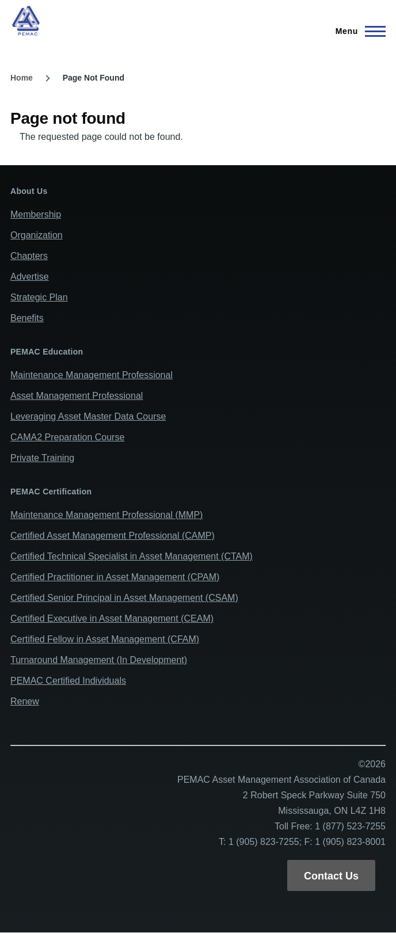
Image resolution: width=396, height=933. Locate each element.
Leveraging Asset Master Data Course (88, 416)
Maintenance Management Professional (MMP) (106, 515)
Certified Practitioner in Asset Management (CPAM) (114, 577)
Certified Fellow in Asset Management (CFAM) (104, 639)
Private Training (42, 458)
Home (21, 77)
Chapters (29, 256)
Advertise (29, 276)
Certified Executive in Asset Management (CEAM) (112, 618)
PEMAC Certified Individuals (68, 681)
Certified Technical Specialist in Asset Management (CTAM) (131, 556)
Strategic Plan (39, 297)
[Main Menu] (357, 31)
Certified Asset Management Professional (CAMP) (112, 535)
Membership (35, 214)
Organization (36, 235)
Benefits (27, 318)
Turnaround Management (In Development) (98, 660)
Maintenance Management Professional (91, 375)
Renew (24, 701)
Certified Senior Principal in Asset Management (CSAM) (124, 598)
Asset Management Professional (76, 396)
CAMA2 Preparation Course (67, 437)
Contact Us (331, 876)
